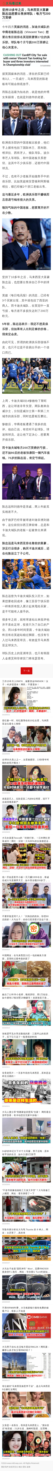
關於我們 (4, 1467)
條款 (20, 1467)
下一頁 (26, 671)
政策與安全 (13, 1467)
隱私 (24, 1467)
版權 (28, 1467)
